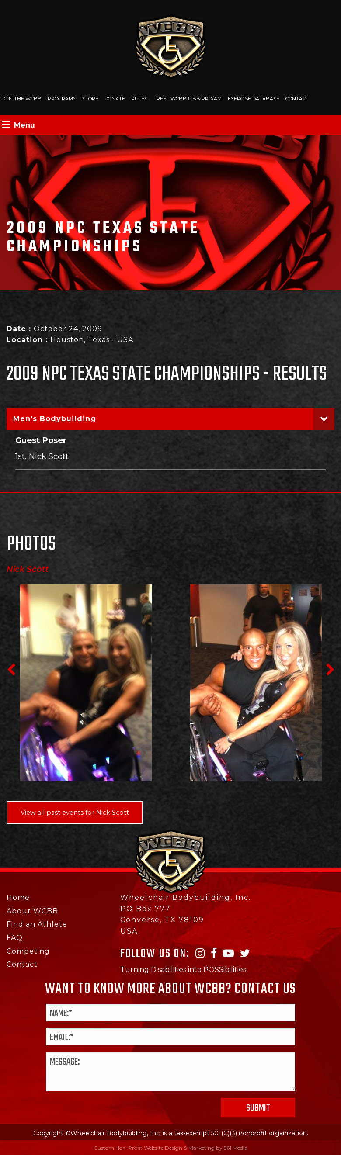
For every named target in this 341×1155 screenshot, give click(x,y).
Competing (28, 951)
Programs (62, 99)
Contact (297, 99)
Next (330, 669)
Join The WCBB (22, 99)
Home (18, 897)
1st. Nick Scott (42, 456)
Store (90, 99)
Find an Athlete (37, 924)
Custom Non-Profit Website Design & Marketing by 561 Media (170, 1148)
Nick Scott (28, 569)
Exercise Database (253, 99)
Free (159, 99)
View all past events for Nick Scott (75, 812)
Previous (11, 669)
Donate (114, 99)
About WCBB (32, 911)
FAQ (15, 938)
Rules (139, 99)
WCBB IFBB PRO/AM (196, 99)
